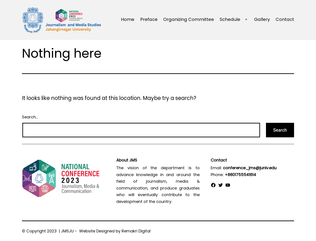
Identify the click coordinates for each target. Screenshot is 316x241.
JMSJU (67, 231)
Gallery (262, 19)
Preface (149, 19)
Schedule (230, 19)
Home (127, 19)
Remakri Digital (136, 231)
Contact (285, 19)
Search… (30, 117)
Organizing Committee (188, 19)
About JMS (126, 160)
